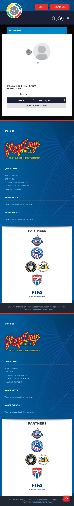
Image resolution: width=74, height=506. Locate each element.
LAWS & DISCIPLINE (13, 189)
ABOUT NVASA (11, 175)
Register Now (60, 7)
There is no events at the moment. (19, 219)
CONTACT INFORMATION (16, 182)
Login (41, 7)
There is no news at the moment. (19, 204)
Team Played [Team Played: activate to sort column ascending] (44, 100)
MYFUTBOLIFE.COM (43, 309)
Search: (36, 94)
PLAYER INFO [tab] (16, 30)
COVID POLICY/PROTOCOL (17, 186)
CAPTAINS (9, 179)
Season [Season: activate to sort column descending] (20, 100)
